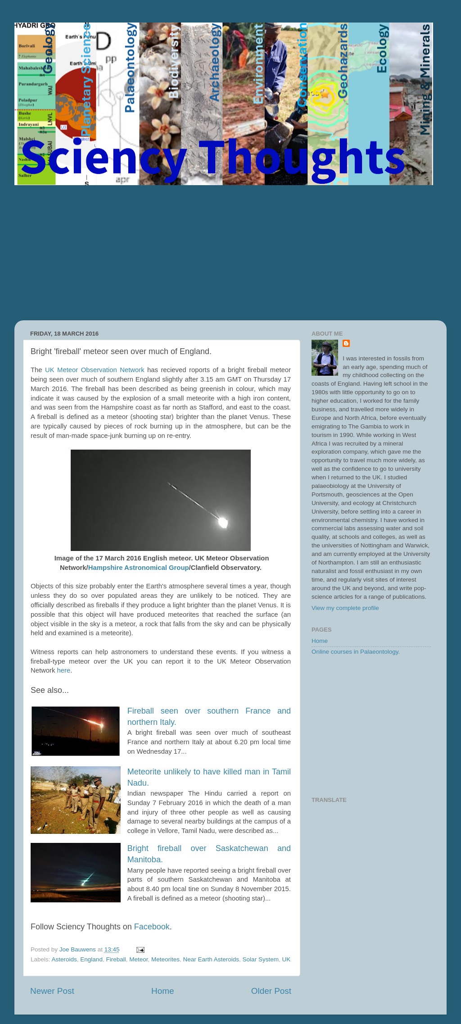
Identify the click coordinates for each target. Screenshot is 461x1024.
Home (162, 991)
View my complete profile (345, 608)
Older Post (271, 991)
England (91, 959)
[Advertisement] (230, 253)
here (64, 670)
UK (286, 959)
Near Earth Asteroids (211, 959)
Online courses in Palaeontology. (356, 651)
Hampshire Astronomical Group (138, 567)
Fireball (116, 959)
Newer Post (52, 991)
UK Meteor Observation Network (95, 369)
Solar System (261, 959)
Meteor (138, 959)
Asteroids (64, 959)
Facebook (152, 926)
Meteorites (165, 959)
